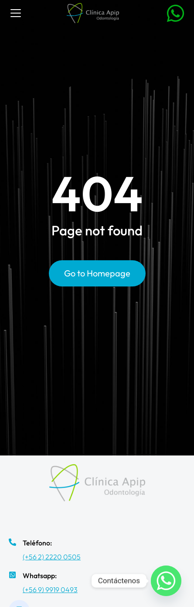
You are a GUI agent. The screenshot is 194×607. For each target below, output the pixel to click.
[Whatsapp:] (12, 575)
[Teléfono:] (12, 542)
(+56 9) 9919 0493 (50, 589)
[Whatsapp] (166, 581)
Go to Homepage (97, 273)
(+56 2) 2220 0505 (52, 556)
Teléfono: (37, 542)
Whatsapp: (40, 575)
